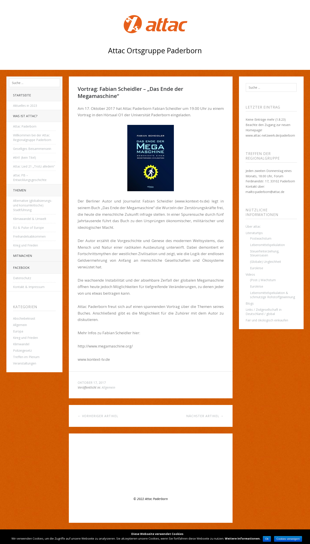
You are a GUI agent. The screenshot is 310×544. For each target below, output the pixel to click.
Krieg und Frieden (25, 245)
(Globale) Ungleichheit (265, 262)
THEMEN (19, 190)
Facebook (21, 267)
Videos (250, 274)
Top (150, 512)
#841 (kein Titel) (24, 157)
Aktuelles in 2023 (25, 105)
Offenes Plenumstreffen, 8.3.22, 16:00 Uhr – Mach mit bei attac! (123, 465)
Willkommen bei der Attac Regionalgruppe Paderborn (32, 137)
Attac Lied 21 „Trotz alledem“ (34, 166)
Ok (267, 538)
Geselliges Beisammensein (32, 149)
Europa (18, 331)
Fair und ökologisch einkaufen (267, 320)
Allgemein (20, 325)
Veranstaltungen (24, 363)
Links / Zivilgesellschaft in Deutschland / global (264, 311)
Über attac (253, 226)
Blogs (250, 303)
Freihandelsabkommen (29, 236)
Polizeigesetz (22, 350)
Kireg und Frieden (25, 338)
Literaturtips (254, 233)
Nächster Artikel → (205, 416)
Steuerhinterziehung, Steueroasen (264, 253)
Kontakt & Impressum (29, 287)
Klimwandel (21, 344)
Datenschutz (22, 278)
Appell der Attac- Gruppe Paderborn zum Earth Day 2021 (118, 471)
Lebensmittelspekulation (267, 245)
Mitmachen (22, 256)
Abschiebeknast (24, 318)
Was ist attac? (25, 116)
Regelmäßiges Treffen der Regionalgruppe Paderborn (116, 458)
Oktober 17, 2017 (92, 382)
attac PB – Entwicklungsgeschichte (30, 177)
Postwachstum (260, 238)
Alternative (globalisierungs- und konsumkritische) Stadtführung (32, 205)
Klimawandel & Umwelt (29, 219)
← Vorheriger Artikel (98, 416)
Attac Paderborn (24, 126)
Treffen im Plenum (26, 357)
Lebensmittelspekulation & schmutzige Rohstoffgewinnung (272, 295)
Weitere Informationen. (243, 539)
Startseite (22, 95)
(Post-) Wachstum (263, 280)
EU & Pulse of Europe (28, 227)
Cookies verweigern (288, 538)
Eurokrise (256, 268)
